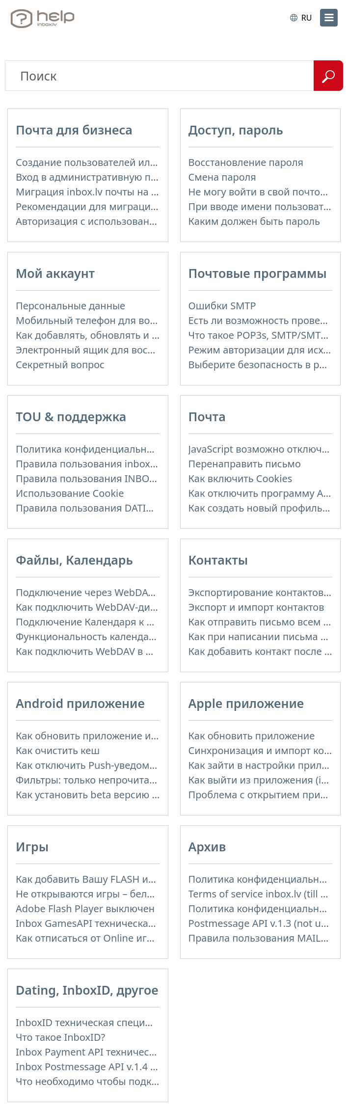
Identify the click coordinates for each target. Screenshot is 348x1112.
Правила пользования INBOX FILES (99, 478)
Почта (207, 416)
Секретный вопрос (60, 364)
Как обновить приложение (251, 735)
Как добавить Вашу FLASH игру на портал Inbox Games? (148, 879)
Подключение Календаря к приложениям (115, 621)
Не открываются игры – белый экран (103, 893)
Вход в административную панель (97, 177)
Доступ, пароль (235, 129)
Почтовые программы (257, 273)
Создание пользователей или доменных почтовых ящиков (156, 162)
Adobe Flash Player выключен (85, 908)
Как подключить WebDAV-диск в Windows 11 (121, 607)
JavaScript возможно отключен (260, 449)
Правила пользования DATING (88, 508)
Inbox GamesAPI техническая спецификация (121, 923)
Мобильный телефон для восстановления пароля (134, 320)
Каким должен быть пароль (254, 221)
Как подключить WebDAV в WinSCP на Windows (128, 651)
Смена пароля (222, 177)
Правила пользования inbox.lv (88, 463)
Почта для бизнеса (74, 129)
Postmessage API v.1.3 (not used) (264, 923)
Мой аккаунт (55, 273)
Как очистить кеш (58, 750)
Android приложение (80, 703)
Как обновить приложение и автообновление (124, 735)
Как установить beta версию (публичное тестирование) (147, 794)
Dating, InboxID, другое (87, 989)
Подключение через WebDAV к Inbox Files (115, 592)
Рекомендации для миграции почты (102, 206)
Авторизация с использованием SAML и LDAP (124, 221)
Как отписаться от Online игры (88, 938)
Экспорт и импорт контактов (256, 607)
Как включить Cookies (240, 478)
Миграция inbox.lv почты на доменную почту (123, 191)
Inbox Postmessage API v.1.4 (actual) (100, 1066)
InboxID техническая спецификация (101, 1022)
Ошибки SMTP (222, 305)
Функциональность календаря (88, 636)
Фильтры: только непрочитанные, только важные (133, 780)
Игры (32, 846)
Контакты (218, 559)
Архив (207, 846)
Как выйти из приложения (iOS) (262, 780)
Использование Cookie (70, 493)
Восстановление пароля (246, 162)
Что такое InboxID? (60, 1037)
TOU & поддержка (71, 416)
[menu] (329, 18)
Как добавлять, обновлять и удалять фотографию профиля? (158, 335)
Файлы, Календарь (74, 559)
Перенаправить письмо (244, 463)
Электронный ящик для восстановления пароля (131, 349)
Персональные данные (70, 305)
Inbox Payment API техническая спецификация (127, 1051)
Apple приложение (246, 703)
